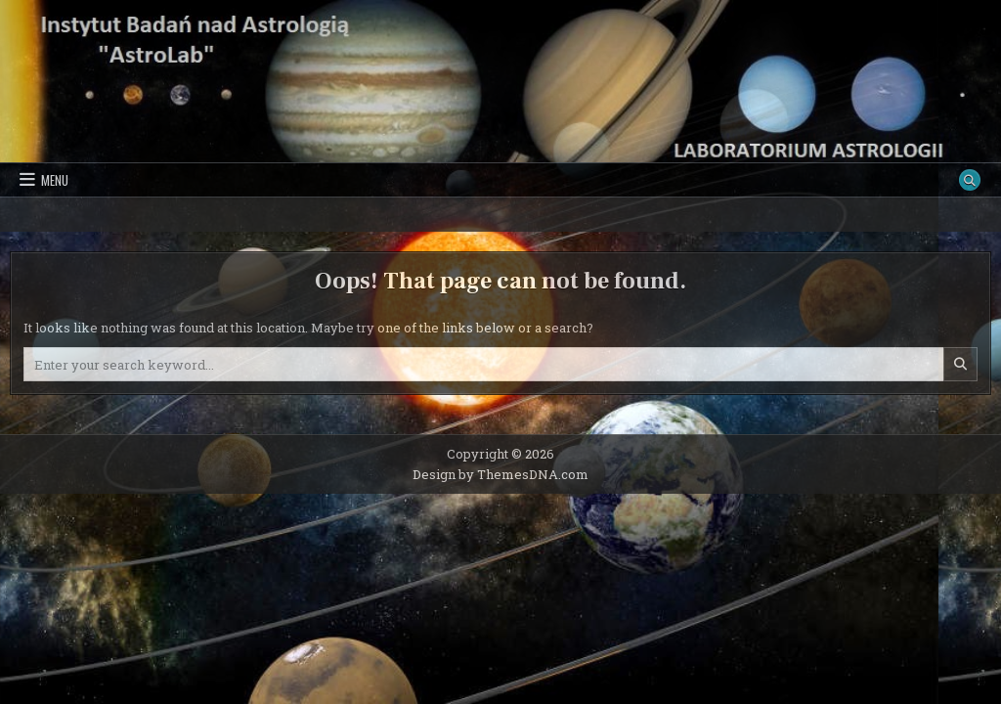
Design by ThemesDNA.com (500, 474)
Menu (54, 180)
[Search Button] (969, 180)
